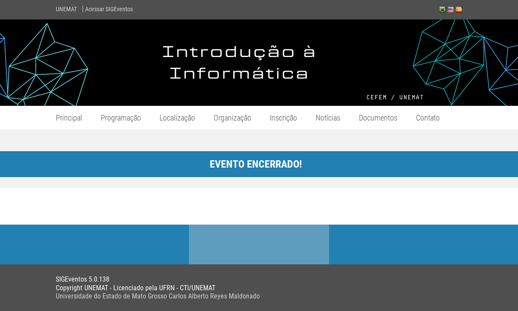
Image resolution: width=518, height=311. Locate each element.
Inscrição (283, 117)
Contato (428, 117)
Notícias (328, 117)
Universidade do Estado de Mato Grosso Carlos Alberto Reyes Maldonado (158, 296)
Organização (232, 117)
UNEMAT (66, 9)
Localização (177, 117)
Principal (69, 117)
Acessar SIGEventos (109, 9)
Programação (121, 117)
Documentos (378, 117)
